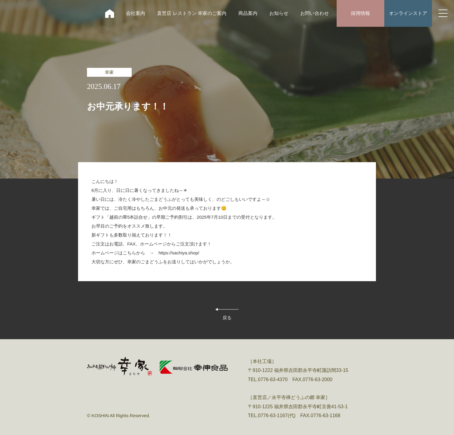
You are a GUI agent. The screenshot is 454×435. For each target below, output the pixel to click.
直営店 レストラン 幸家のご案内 (191, 13)
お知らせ (278, 13)
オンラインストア (408, 13)
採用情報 (360, 13)
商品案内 (247, 13)
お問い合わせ (314, 13)
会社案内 (135, 13)
